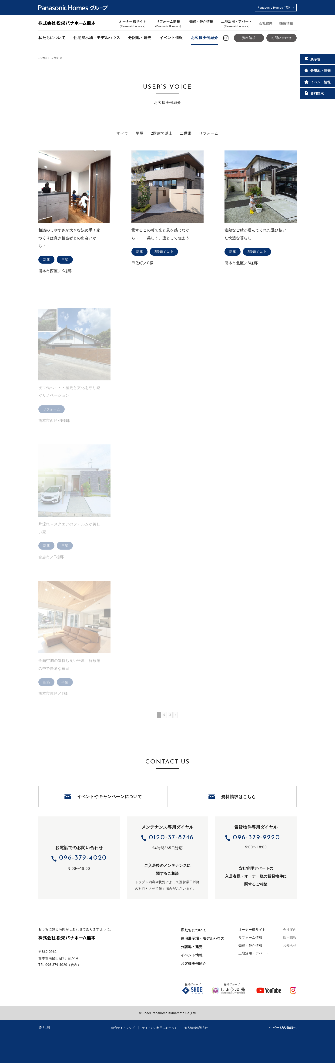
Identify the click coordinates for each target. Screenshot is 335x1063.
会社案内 (266, 23)
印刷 (46, 1027)
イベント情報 (171, 37)
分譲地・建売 (139, 37)
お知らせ (290, 945)
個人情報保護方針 (196, 1027)
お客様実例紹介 (204, 37)
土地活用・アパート (236, 24)
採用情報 (286, 23)
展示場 (312, 59)
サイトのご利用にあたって (159, 1027)
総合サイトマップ (123, 1027)
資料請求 (249, 38)
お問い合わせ (281, 38)
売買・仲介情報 (201, 21)
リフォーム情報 (168, 24)
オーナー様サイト (132, 24)
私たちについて (51, 37)
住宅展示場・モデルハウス (97, 37)
